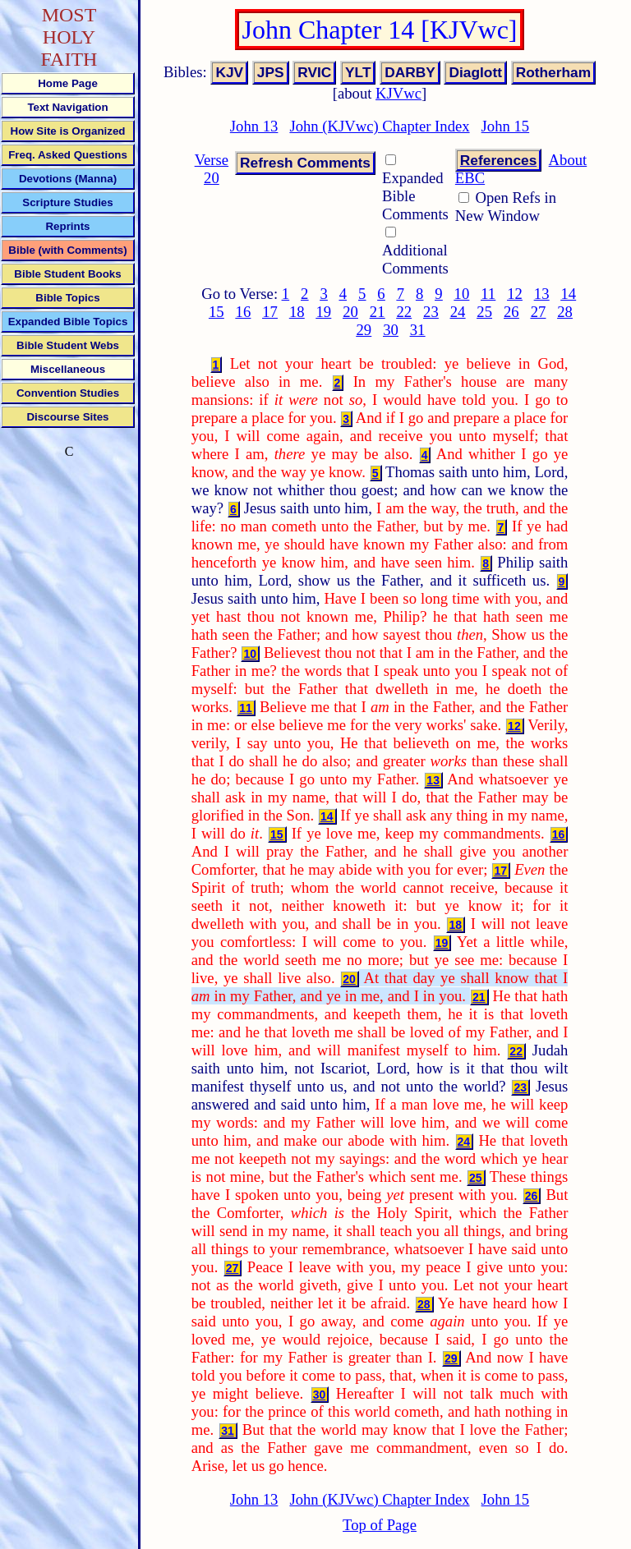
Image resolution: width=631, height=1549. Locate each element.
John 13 (254, 126)
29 (363, 329)
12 (515, 293)
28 (565, 311)
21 (377, 311)
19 (324, 311)
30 (390, 329)
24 (458, 311)
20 (350, 311)
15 (216, 311)
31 (418, 329)
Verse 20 (211, 168)
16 (243, 311)
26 (511, 311)
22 (404, 311)
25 (484, 311)
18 (297, 311)
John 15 (505, 126)
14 (568, 293)
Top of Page (380, 1524)
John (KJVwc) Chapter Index (379, 126)
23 (431, 311)
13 (542, 293)
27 (538, 311)
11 (488, 293)
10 (462, 293)
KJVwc (398, 93)
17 (270, 311)
